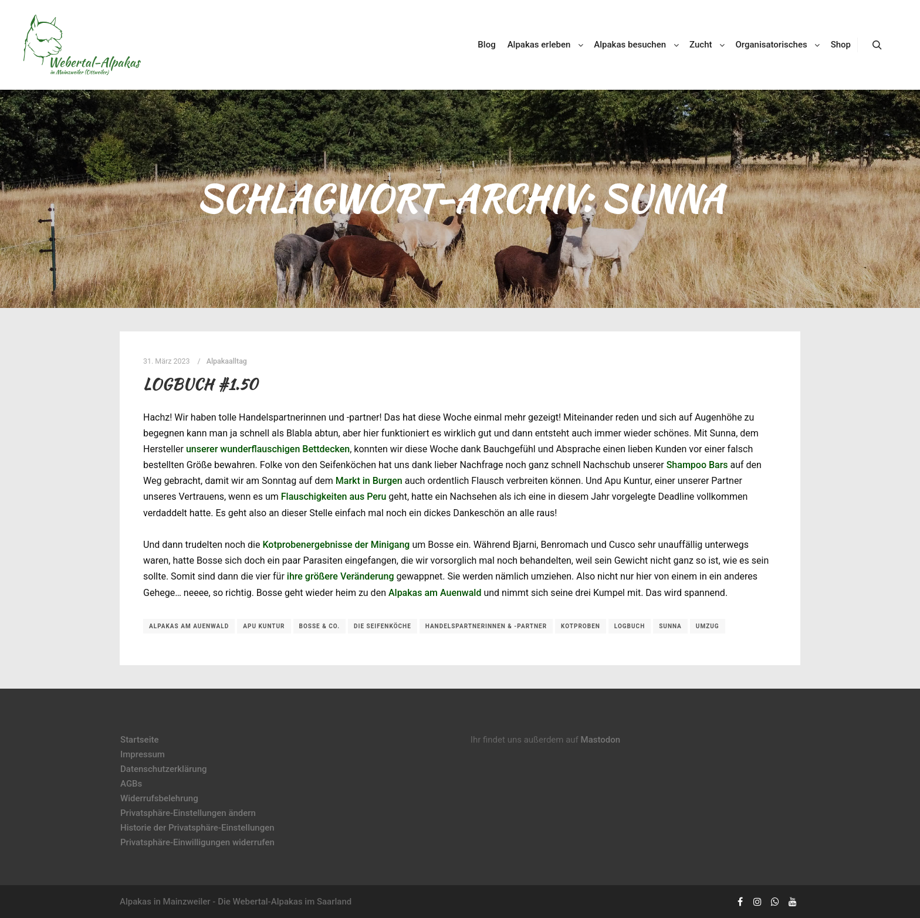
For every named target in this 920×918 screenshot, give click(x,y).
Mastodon (601, 739)
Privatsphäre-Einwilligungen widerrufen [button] (197, 842)
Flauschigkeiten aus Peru (334, 496)
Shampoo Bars (697, 464)
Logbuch (629, 626)
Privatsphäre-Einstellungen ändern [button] (188, 813)
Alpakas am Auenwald (435, 592)
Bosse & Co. (319, 626)
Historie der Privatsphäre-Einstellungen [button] (197, 827)
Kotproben (580, 626)
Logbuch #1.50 (200, 384)
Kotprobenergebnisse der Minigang (336, 544)
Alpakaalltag (227, 361)
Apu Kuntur (264, 626)
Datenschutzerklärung (163, 769)
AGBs (131, 783)
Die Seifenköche (382, 626)
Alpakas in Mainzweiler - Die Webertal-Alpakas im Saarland (235, 901)
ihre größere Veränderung (340, 576)
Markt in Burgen (369, 480)
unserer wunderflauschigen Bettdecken (268, 449)
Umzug (707, 626)
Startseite (139, 739)
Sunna (670, 626)
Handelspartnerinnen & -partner (486, 626)
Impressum (142, 754)
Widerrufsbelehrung (159, 798)
